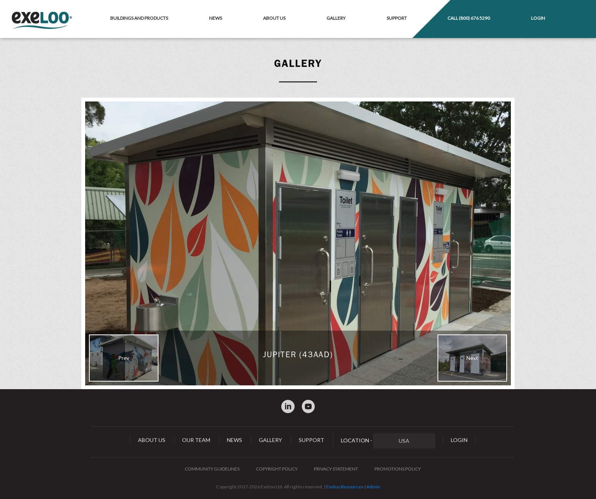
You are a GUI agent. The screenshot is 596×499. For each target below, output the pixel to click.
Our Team (196, 440)
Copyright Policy (277, 469)
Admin (373, 486)
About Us (274, 18)
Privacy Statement (336, 469)
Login (538, 18)
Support (397, 18)
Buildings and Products (139, 18)
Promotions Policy (397, 469)
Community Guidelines (212, 469)
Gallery (336, 18)
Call (468, 18)
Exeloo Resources (344, 486)
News (215, 18)
